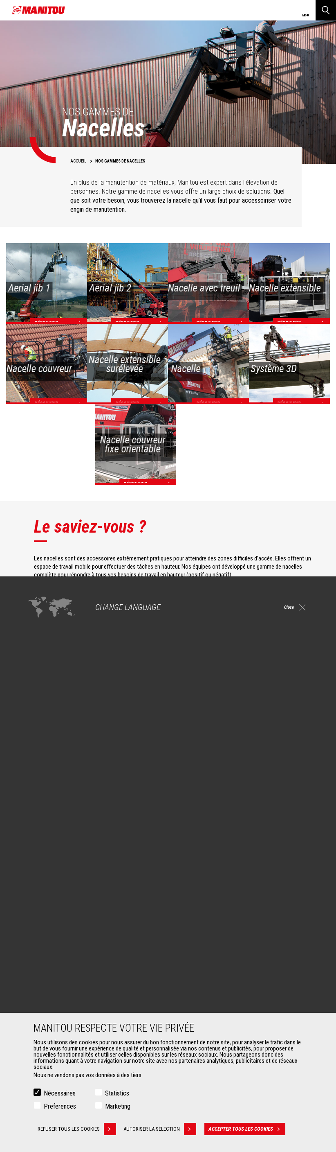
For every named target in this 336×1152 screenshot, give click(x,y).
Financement (194, 992)
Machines (186, 888)
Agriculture (43, 902)
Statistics (117, 1093)
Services (185, 978)
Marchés (37, 888)
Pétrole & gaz (46, 932)
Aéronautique (46, 942)
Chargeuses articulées (205, 932)
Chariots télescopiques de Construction (225, 902)
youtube (271, 845)
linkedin (234, 845)
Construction (46, 912)
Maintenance (194, 1011)
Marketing (117, 1106)
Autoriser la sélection (162, 1129)
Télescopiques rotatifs (205, 922)
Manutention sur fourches (61, 1011)
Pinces (39, 1001)
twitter (289, 845)
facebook (216, 845)
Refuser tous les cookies (77, 1129)
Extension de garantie (204, 1001)
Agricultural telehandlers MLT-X (214, 912)
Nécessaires (60, 1093)
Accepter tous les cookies (249, 1129)
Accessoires (42, 978)
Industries (42, 922)
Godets (39, 992)
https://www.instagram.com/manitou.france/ (253, 845)
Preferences (60, 1106)
